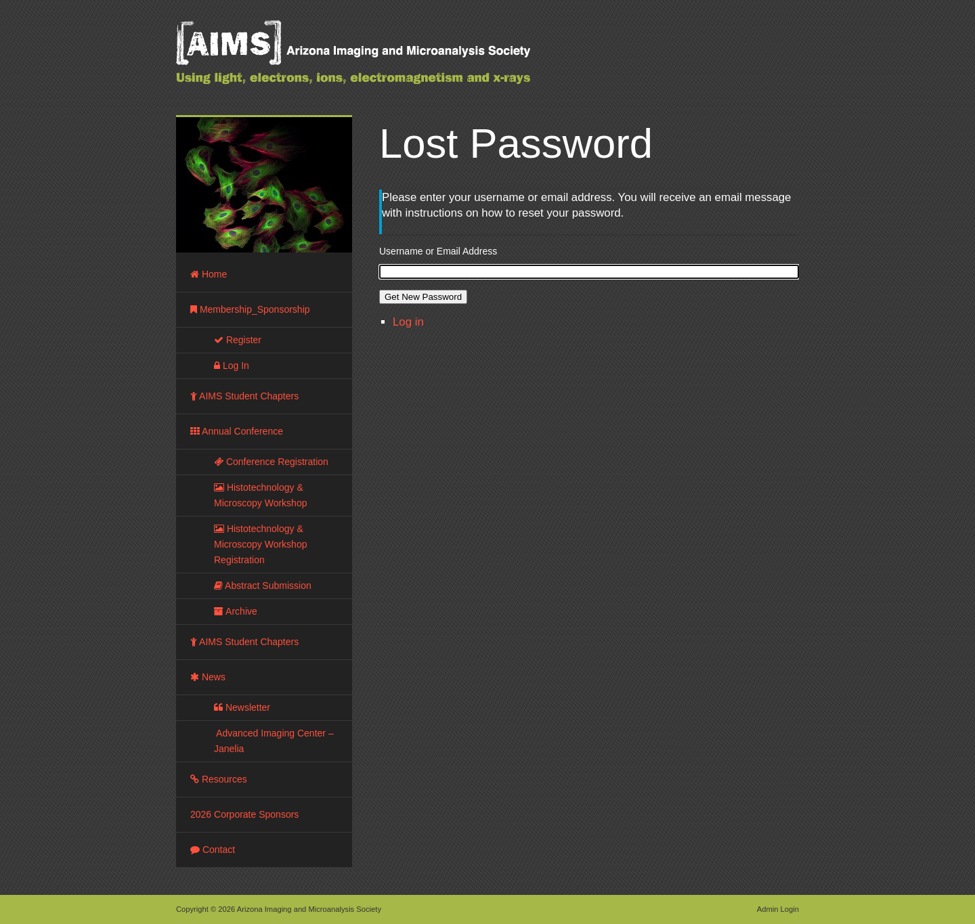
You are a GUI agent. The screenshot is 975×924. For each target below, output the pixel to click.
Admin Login (778, 909)
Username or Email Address (438, 251)
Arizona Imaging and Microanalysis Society (386, 61)
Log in (408, 321)
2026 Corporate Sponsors (244, 814)
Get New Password (423, 297)
